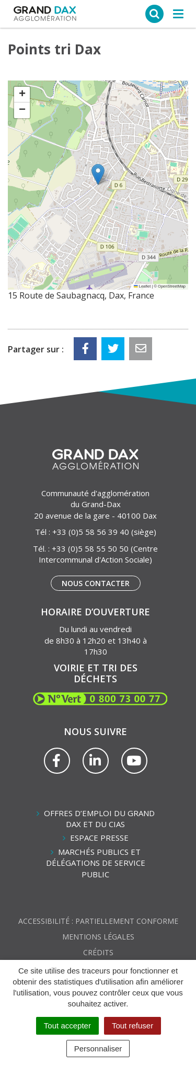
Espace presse (99, 837)
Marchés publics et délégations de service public (95, 862)
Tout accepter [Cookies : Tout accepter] (67, 1025)
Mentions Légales (98, 937)
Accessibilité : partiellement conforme (98, 921)
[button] (98, 174)
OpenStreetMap (172, 286)
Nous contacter (96, 583)
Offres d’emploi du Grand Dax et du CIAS (99, 818)
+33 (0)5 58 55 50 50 (90, 548)
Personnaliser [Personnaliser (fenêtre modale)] (98, 1048)
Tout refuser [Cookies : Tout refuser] (132, 1025)
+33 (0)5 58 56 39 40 (90, 531)
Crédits (98, 952)
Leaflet (142, 286)
